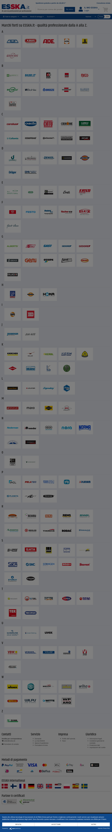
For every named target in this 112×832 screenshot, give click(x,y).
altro (93, 824)
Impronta (100, 828)
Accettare (56, 824)
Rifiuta (18, 824)
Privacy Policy (106, 828)
